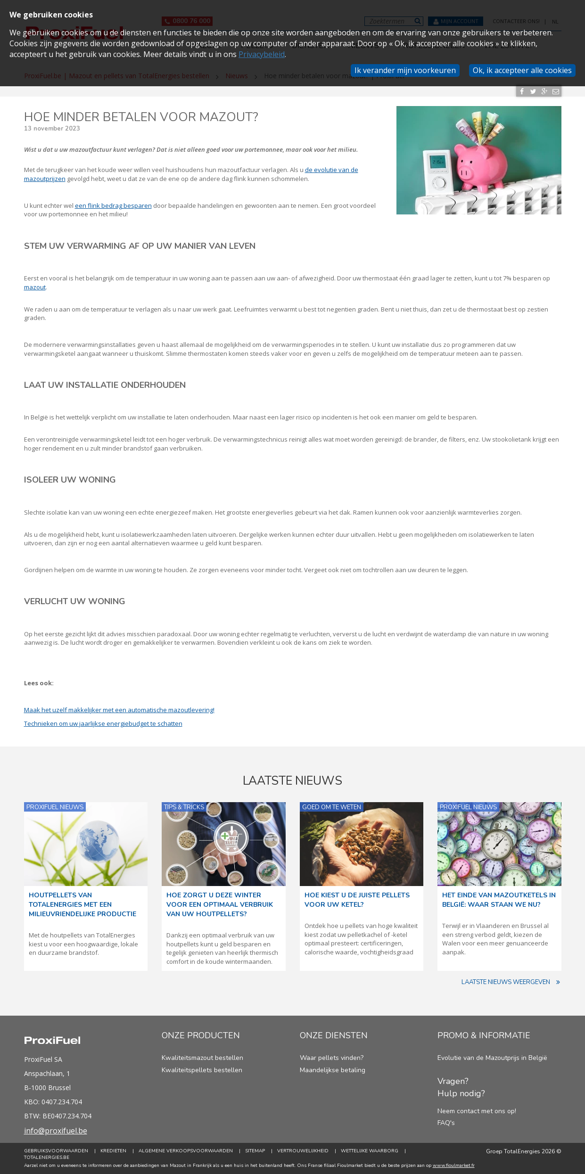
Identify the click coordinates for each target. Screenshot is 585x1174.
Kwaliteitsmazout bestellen (202, 1057)
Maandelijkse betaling (332, 1070)
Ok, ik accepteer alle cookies (522, 70)
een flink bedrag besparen (113, 205)
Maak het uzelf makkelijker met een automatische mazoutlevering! (119, 710)
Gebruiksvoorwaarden (56, 1151)
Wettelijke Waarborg (369, 1151)
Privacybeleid (262, 54)
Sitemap (255, 1151)
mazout (35, 287)
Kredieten (113, 1151)
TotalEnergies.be (46, 1157)
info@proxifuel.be (55, 1130)
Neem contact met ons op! (476, 1111)
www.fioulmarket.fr (454, 1165)
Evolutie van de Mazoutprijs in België (492, 1057)
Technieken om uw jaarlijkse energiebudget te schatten (103, 723)
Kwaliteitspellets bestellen (202, 1070)
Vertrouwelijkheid (303, 1151)
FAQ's (446, 1122)
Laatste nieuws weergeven (511, 982)
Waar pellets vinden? (331, 1057)
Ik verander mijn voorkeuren (405, 70)
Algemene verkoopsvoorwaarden (186, 1151)
